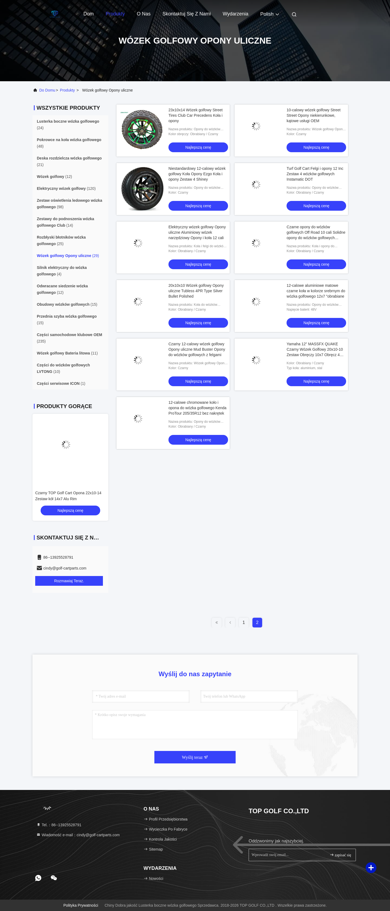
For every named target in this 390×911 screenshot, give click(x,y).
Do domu (47, 90)
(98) (69, 203)
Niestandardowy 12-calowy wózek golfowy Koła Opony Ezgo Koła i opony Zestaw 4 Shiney (197, 173)
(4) (62, 270)
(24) (68, 124)
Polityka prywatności (80, 905)
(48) (69, 143)
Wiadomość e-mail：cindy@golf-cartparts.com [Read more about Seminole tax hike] (78, 835)
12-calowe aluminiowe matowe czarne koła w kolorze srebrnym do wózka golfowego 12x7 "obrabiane (316, 290)
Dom (88, 14)
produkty (67, 90)
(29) (68, 255)
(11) (67, 353)
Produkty (115, 14)
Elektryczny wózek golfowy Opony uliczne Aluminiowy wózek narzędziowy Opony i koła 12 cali (197, 232)
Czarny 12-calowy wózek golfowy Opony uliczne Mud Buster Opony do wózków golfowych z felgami (196, 349)
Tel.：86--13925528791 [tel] (58, 825)
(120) (66, 188)
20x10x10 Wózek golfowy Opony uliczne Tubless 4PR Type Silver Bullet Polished (196, 290)
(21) (69, 161)
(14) (65, 222)
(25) (61, 240)
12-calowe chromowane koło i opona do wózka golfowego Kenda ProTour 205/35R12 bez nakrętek (197, 407)
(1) (61, 383)
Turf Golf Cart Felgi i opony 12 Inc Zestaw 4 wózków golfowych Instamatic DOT (315, 173)
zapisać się (340, 855)
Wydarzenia (235, 14)
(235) (69, 338)
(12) (54, 176)
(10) (63, 368)
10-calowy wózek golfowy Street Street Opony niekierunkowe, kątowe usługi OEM (313, 115)
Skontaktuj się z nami (186, 14)
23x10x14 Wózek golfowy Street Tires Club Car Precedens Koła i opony (195, 115)
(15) (67, 304)
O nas (144, 14)
